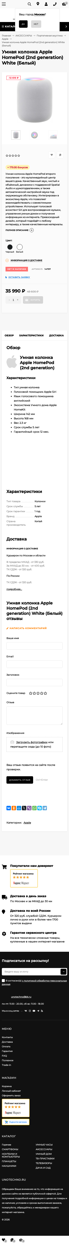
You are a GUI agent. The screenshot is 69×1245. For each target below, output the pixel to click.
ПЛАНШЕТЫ (9, 1161)
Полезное (7, 1060)
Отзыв (10, 702)
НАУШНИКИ (9, 1166)
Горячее (6, 1144)
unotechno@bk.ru (21, 996)
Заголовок (12, 674)
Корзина (7, 1086)
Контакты (7, 1037)
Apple (27, 822)
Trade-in (6, 1065)
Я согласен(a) (34, 982)
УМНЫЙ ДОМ (44, 1154)
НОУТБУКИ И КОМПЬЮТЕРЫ (11, 1155)
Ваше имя (12, 638)
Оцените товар (15, 693)
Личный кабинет (11, 1090)
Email (10, 656)
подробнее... (14, 589)
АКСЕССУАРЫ (44, 1149)
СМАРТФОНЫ (10, 1149)
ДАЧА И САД (43, 1167)
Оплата (6, 1046)
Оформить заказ (11, 1095)
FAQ (4, 1055)
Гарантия (7, 1051)
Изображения (15, 733)
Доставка (7, 1041)
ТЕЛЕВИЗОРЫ (44, 1163)
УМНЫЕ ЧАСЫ (44, 1144)
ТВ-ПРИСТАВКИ (45, 1158)
